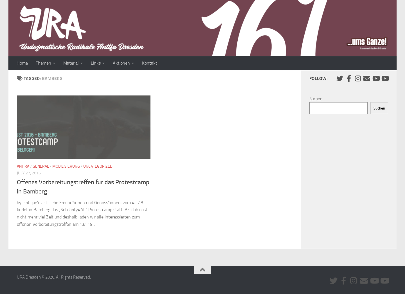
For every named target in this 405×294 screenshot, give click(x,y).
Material (71, 63)
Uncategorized (97, 166)
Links (96, 63)
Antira (23, 166)
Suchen (315, 98)
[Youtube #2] (384, 78)
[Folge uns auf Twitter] (339, 78)
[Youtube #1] (375, 78)
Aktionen (121, 63)
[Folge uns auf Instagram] (357, 78)
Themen (43, 63)
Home (22, 63)
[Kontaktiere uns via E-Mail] (366, 78)
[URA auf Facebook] (348, 78)
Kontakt (149, 63)
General (41, 166)
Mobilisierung (66, 166)
